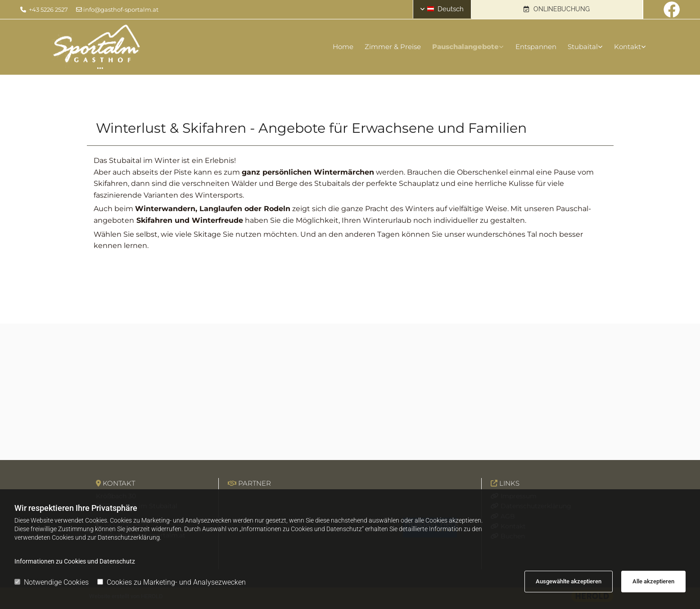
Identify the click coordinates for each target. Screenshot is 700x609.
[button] (556, 9)
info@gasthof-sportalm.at (120, 9)
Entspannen (533, 46)
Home (334, 46)
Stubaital (583, 46)
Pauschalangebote (461, 46)
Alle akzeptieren (653, 581)
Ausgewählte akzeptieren (568, 581)
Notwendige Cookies (51, 582)
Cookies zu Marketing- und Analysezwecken (171, 582)
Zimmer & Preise (386, 46)
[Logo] (150, 47)
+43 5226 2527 (48, 9)
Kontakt (629, 46)
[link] (457, 47)
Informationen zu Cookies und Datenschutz (74, 561)
